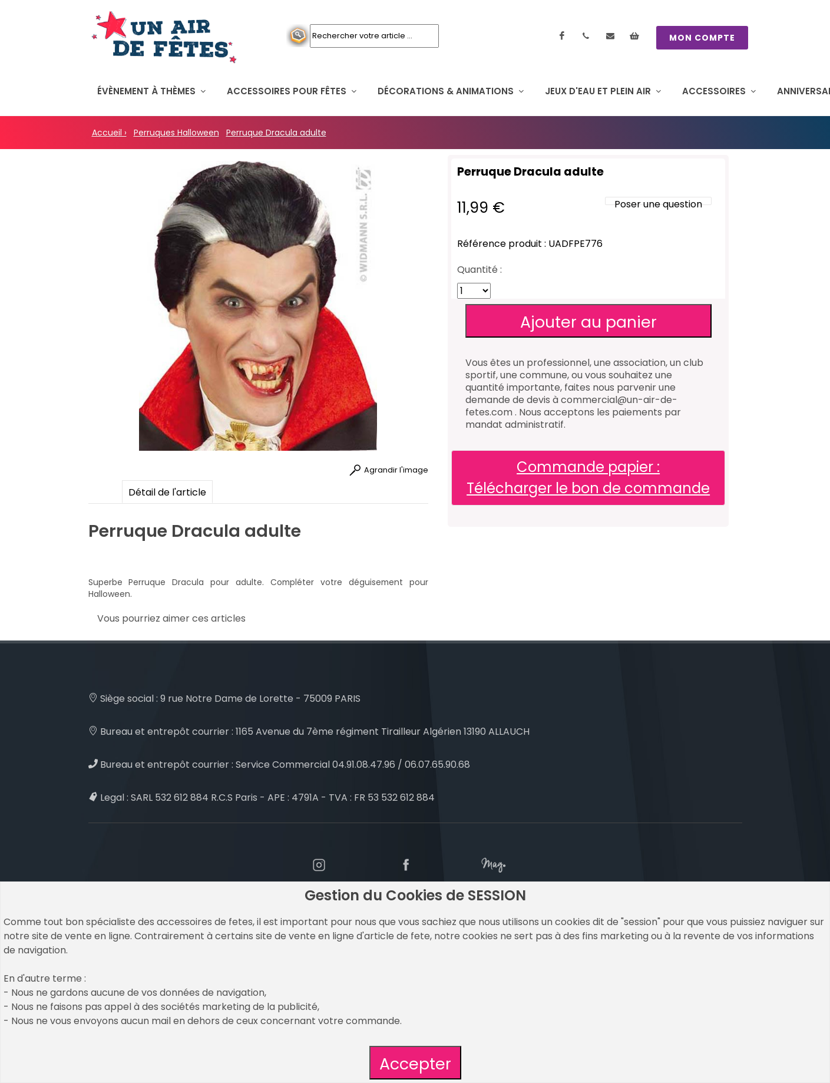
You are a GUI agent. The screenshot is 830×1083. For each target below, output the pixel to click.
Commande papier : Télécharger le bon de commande (588, 477)
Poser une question (658, 204)
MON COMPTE (702, 38)
